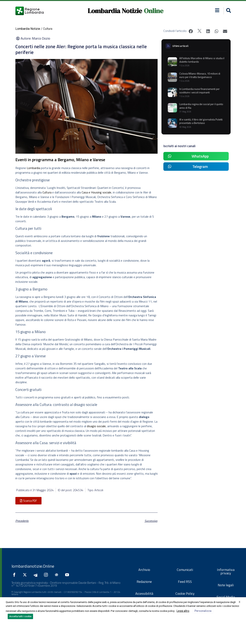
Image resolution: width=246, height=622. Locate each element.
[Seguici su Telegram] (36, 575)
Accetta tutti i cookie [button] (20, 616)
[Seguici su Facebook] (15, 575)
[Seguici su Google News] (57, 575)
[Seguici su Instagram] (47, 575)
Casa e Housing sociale (96, 192)
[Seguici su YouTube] (68, 575)
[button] (217, 10)
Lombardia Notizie (115, 10)
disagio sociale (96, 426)
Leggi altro (183, 610)
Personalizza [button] (202, 610)
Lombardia (33, 168)
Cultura (47, 192)
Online (153, 10)
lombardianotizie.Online (33, 566)
